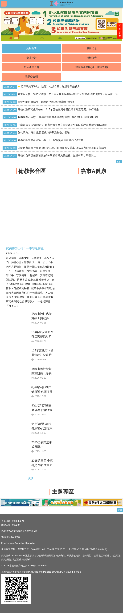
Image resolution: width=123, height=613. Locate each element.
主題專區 (63, 492)
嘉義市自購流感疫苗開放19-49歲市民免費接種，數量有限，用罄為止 (49, 156)
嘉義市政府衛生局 (61, 3)
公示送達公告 (31, 67)
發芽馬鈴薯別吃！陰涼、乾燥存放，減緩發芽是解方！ (42, 87)
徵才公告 (31, 57)
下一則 (120, 502)
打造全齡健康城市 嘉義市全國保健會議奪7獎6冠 (38, 102)
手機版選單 (4, 4)
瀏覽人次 (5, 525)
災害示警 (120, 31)
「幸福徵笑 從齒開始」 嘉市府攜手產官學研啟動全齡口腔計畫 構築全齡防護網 (55, 125)
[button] (25, 502)
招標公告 (91, 57)
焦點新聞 (31, 48)
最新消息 (91, 48)
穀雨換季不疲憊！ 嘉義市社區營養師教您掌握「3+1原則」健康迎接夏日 (51, 117)
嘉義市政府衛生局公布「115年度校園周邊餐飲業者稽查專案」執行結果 (51, 110)
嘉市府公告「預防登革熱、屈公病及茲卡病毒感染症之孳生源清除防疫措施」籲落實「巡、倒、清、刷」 (62, 94)
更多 (118, 161)
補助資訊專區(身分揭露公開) (91, 67)
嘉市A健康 (93, 171)
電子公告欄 (31, 76)
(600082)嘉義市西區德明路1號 (21, 530)
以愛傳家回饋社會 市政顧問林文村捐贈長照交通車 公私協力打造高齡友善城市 (54, 148)
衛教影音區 (32, 171)
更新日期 (5, 521)
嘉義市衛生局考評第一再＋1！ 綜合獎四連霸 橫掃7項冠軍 (43, 140)
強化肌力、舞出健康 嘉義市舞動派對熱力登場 (36, 133)
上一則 (2, 502)
